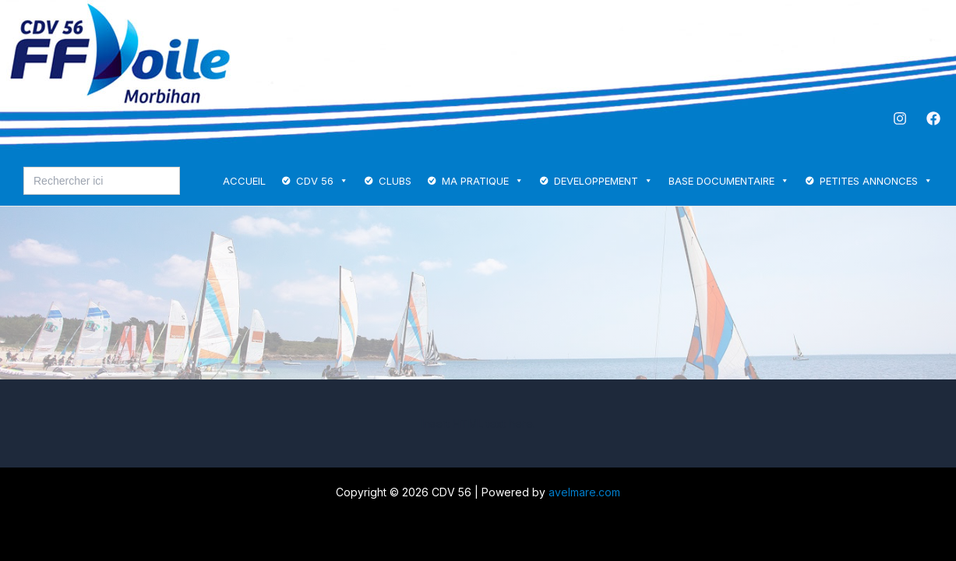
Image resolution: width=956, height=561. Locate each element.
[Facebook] (933, 118)
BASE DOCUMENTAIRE (728, 180)
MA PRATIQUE (483, 180)
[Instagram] (900, 118)
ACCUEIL (244, 181)
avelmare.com (584, 492)
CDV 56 (322, 180)
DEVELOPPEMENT (603, 180)
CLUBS (395, 181)
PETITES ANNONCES (876, 180)
